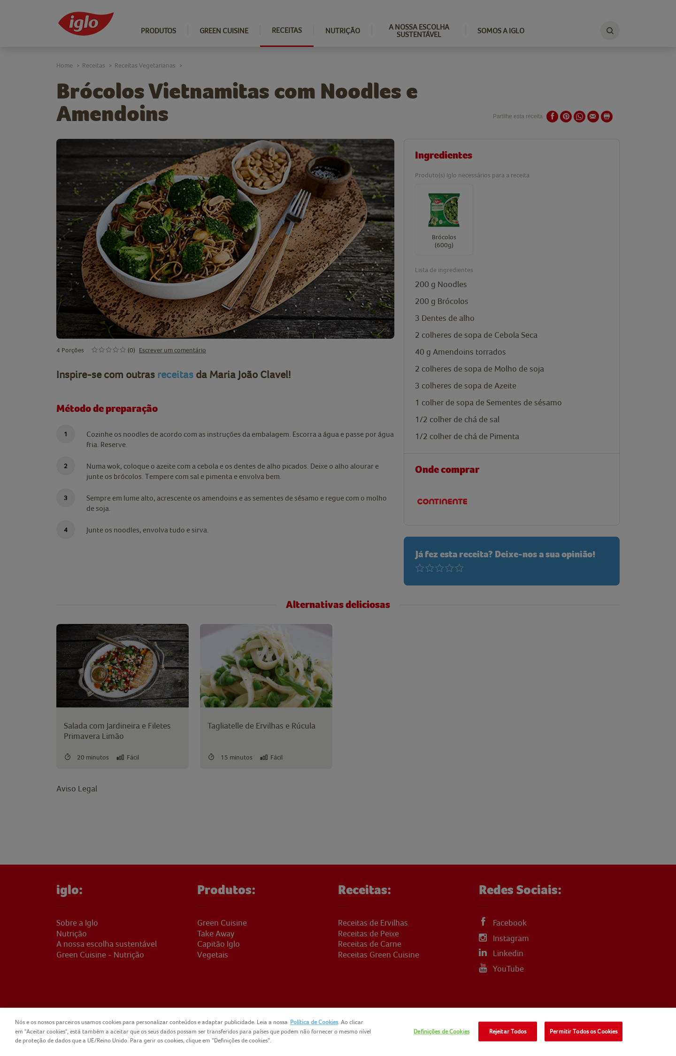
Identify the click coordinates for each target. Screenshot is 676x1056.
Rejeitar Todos (508, 1031)
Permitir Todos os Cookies (583, 1031)
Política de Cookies (314, 1022)
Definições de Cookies (441, 1031)
